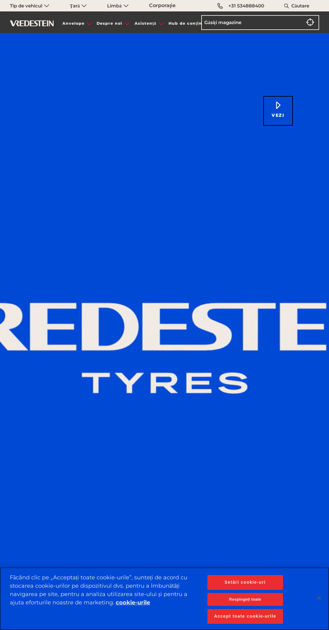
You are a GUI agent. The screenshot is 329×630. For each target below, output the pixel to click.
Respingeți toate (245, 599)
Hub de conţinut (188, 23)
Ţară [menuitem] (78, 6)
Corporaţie (162, 5)
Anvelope (73, 23)
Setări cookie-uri (245, 582)
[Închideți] (319, 598)
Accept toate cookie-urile (245, 616)
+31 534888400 (240, 6)
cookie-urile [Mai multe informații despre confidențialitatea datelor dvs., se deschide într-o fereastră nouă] (133, 602)
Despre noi (109, 23)
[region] (164, 598)
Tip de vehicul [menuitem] (29, 6)
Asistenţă (145, 23)
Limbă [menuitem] (117, 6)
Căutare (300, 6)
